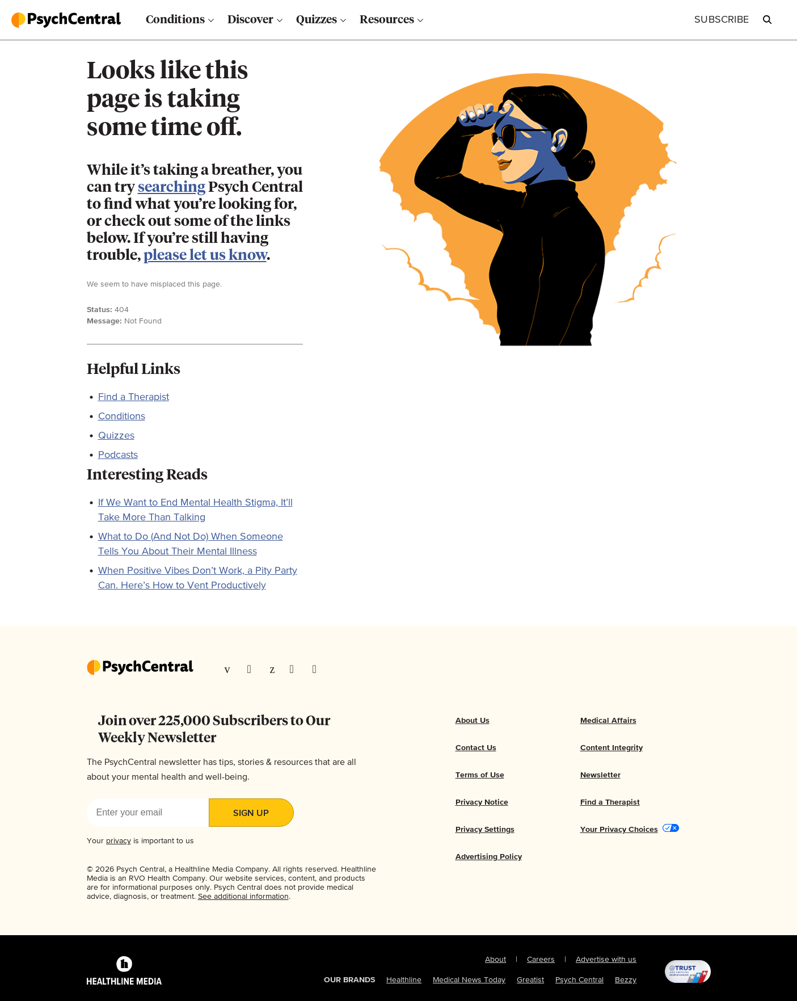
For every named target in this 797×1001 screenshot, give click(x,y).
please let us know (205, 256)
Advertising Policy (489, 857)
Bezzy (625, 980)
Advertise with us (606, 960)
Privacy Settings (485, 830)
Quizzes (116, 436)
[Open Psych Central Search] (767, 19)
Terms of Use (480, 775)
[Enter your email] (147, 813)
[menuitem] (180, 20)
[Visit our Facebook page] (230, 669)
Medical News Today (469, 980)
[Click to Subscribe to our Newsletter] (721, 20)
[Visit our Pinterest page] (274, 669)
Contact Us (476, 748)
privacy (118, 841)
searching (171, 187)
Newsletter (600, 775)
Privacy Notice (482, 802)
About (495, 960)
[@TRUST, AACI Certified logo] (673, 971)
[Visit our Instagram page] (295, 669)
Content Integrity (611, 748)
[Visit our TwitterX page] (253, 669)
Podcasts (118, 455)
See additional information (243, 897)
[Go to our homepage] (140, 668)
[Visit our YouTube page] (318, 669)
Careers (541, 960)
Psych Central (579, 980)
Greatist (530, 980)
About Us (473, 721)
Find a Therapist (133, 397)
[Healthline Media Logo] (124, 971)
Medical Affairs (608, 721)
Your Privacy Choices (619, 830)
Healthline (403, 980)
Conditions (121, 416)
